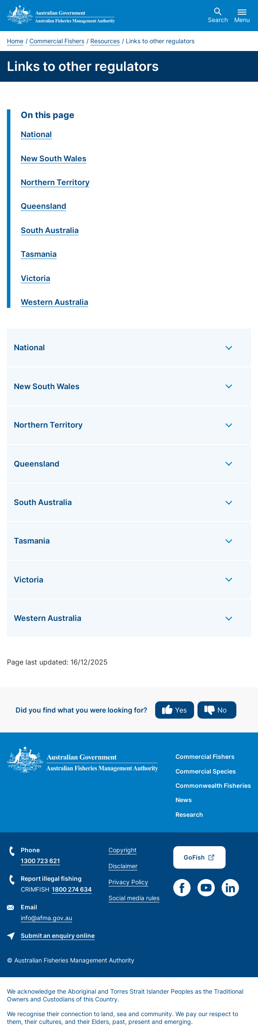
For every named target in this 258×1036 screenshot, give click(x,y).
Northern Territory (55, 182)
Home (15, 41)
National (36, 134)
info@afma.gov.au (46, 917)
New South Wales (53, 158)
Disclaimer (122, 866)
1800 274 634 (72, 889)
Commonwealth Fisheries (213, 785)
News (183, 799)
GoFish (194, 857)
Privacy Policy (128, 882)
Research (189, 814)
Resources (105, 41)
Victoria (35, 278)
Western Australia (54, 302)
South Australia (50, 230)
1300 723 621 (40, 860)
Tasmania (39, 254)
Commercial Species (205, 771)
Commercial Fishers (56, 41)
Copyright (122, 850)
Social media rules (133, 898)
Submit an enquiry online (58, 935)
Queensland (43, 206)
